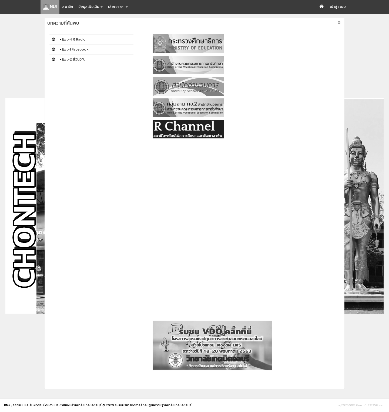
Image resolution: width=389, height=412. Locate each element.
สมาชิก (67, 6)
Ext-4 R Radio (74, 39)
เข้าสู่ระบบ (338, 6)
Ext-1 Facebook (75, 49)
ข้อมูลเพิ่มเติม (90, 6)
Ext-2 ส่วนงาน (73, 59)
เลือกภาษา (118, 6)
